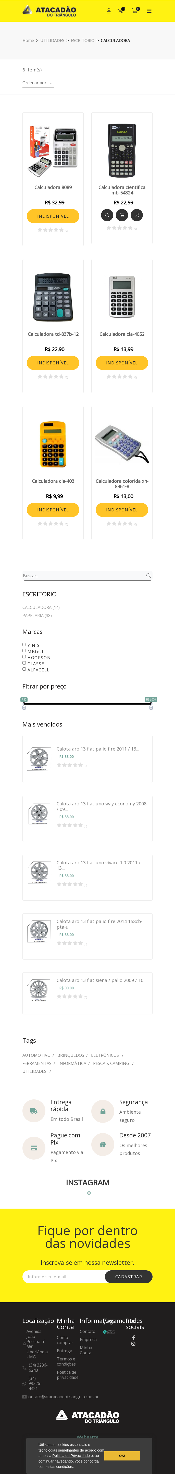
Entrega (64, 1351)
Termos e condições (66, 1361)
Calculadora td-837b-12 (53, 334)
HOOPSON (39, 657)
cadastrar (128, 1277)
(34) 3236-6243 (38, 1367)
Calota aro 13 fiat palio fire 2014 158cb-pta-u (100, 924)
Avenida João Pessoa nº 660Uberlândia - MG (37, 1344)
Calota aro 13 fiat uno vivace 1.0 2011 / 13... (99, 865)
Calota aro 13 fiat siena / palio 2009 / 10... (101, 980)
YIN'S (34, 645)
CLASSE (36, 664)
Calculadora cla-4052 (121, 334)
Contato (87, 1331)
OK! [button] (122, 1456)
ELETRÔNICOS (105, 1055)
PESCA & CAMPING (111, 1063)
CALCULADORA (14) (41, 607)
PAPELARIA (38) (37, 615)
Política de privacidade (68, 1375)
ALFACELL (39, 670)
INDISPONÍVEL (53, 216)
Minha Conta (86, 1350)
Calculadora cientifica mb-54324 (121, 190)
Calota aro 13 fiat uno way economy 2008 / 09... (101, 806)
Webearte (87, 1437)
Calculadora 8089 (53, 187)
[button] (75, 1467)
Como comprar (65, 1340)
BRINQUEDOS (70, 1055)
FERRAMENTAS (37, 1063)
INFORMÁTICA (72, 1063)
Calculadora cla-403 (53, 481)
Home (28, 40)
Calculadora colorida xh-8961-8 (122, 483)
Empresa (88, 1339)
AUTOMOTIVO (36, 1055)
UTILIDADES (34, 1071)
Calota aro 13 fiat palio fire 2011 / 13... (98, 749)
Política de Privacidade (71, 1456)
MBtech (36, 651)
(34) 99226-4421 (35, 1383)
